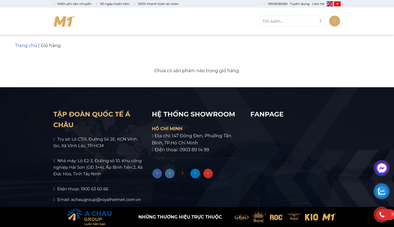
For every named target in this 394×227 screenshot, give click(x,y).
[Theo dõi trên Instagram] (170, 173)
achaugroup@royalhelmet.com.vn (106, 199)
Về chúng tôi (104, 21)
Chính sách (177, 21)
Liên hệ (237, 21)
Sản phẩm (141, 21)
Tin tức (209, 21)
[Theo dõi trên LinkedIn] (195, 173)
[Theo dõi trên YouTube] (208, 173)
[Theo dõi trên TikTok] (182, 173)
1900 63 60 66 (94, 188)
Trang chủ (26, 45)
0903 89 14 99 (194, 149)
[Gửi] (320, 21)
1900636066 (277, 4)
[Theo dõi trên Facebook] (157, 173)
